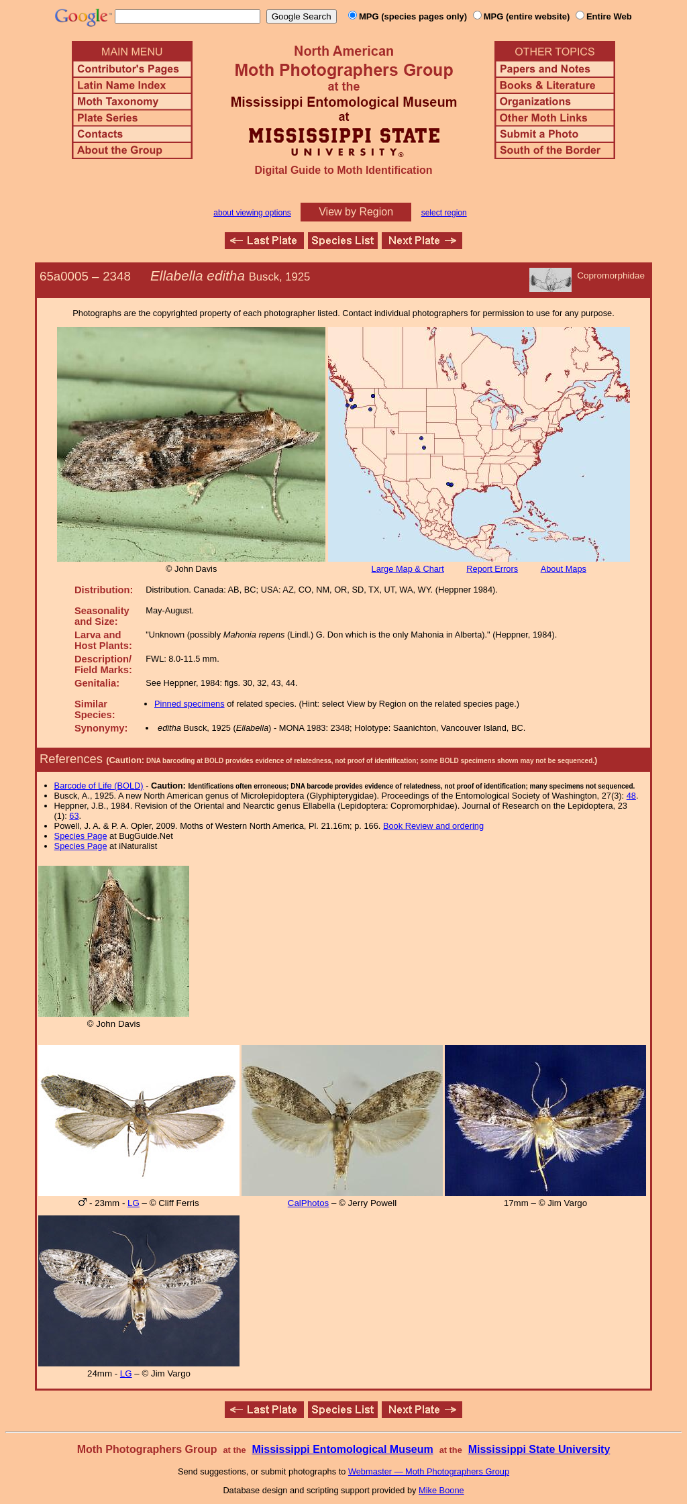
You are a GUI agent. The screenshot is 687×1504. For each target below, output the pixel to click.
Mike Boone (441, 1490)
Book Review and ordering (433, 826)
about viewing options (251, 212)
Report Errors (492, 569)
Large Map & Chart (408, 569)
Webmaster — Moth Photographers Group (428, 1471)
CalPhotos (308, 1203)
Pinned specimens (189, 704)
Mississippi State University (539, 1449)
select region (444, 212)
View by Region (356, 211)
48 (631, 796)
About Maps (563, 569)
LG (133, 1203)
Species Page (80, 836)
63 (73, 816)
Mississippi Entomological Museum (342, 1449)
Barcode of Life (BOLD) (99, 786)
